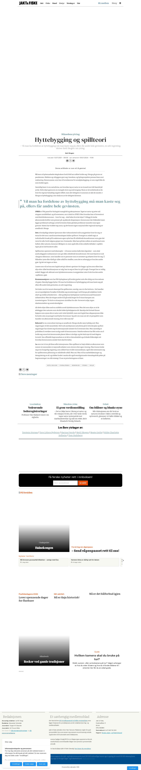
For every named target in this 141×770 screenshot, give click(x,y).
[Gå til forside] (28, 3)
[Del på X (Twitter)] (70, 160)
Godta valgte (29, 764)
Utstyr (61, 3)
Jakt (42, 3)
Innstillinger (132, 768)
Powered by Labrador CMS (70, 767)
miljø (92, 365)
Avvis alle (42, 764)
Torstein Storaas (30, 432)
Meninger (71, 3)
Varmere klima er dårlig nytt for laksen (85, 560)
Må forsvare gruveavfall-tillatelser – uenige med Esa (39, 560)
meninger (76, 365)
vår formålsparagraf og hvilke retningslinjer (73, 720)
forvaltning (65, 365)
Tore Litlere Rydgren (50, 432)
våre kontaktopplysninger (19, 731)
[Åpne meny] (120, 3)
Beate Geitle (96, 432)
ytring (84, 365)
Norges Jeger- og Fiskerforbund (112, 733)
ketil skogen (52, 365)
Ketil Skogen (83, 432)
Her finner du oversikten (83, 748)
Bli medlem (103, 3)
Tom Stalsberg (75, 435)
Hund (54, 3)
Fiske (48, 3)
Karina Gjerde (68, 432)
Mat (78, 3)
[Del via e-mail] (73, 160)
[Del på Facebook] (67, 160)
